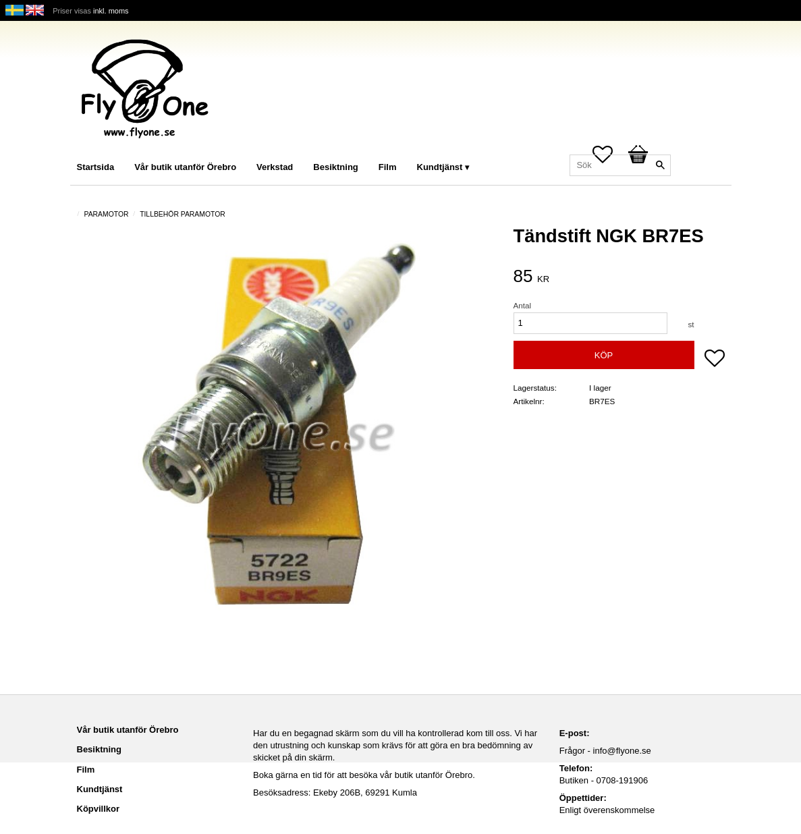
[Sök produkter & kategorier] (620, 165)
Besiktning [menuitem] (335, 167)
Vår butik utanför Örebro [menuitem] (185, 167)
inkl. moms (111, 11)
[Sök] (661, 165)
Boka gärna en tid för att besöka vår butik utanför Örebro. (364, 775)
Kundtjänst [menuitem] (440, 167)
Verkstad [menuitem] (274, 167)
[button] (715, 359)
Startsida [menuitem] (96, 167)
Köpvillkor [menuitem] (98, 809)
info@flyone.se (622, 751)
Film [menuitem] (388, 167)
